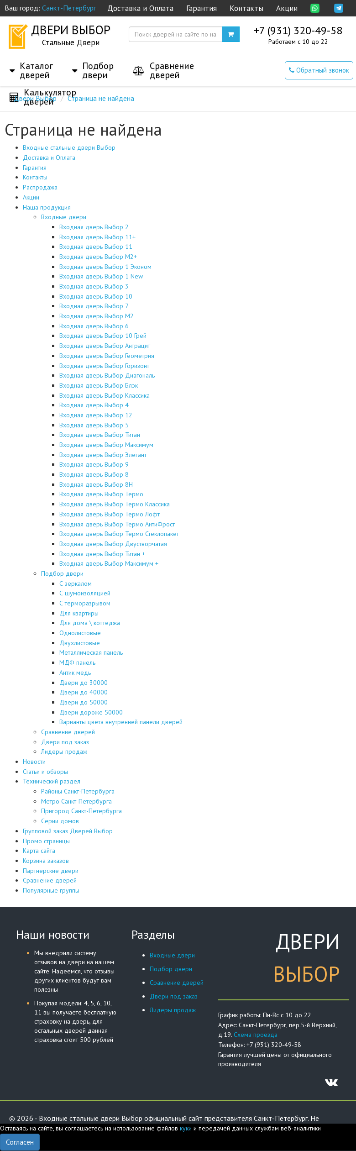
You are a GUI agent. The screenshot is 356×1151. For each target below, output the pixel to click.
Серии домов (60, 821)
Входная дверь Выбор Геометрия (106, 356)
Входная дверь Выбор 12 (95, 415)
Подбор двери (62, 573)
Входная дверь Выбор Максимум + (108, 563)
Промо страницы (46, 841)
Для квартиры (79, 613)
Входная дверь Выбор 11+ (97, 237)
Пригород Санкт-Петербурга (81, 811)
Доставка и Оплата (140, 8)
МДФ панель (77, 662)
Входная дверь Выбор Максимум (106, 445)
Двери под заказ (65, 742)
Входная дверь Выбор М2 (96, 316)
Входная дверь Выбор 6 (94, 326)
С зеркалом (75, 583)
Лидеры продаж (64, 751)
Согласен (20, 1141)
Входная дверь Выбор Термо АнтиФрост (117, 524)
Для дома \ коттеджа (89, 623)
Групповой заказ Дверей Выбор (68, 831)
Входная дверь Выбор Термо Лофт (109, 514)
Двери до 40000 (83, 692)
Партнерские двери (51, 871)
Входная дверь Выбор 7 (94, 306)
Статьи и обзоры (45, 771)
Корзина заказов (46, 861)
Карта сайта (39, 850)
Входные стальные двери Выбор (69, 147)
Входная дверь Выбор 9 (94, 464)
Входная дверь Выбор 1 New (101, 276)
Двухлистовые (79, 643)
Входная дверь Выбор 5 (94, 425)
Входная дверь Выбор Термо (101, 494)
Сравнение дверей (68, 732)
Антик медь (75, 672)
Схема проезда (255, 1034)
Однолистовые (80, 633)
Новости (34, 761)
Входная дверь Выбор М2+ (98, 256)
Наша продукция (47, 207)
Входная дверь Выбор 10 (95, 296)
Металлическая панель (91, 652)
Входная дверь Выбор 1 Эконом (105, 267)
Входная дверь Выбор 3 (94, 286)
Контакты (246, 8)
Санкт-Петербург (69, 7)
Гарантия (201, 8)
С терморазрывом (84, 603)
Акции (287, 8)
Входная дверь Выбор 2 (94, 227)
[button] (31, 61)
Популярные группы (51, 890)
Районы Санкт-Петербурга (78, 791)
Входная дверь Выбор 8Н (96, 484)
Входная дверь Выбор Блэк (98, 385)
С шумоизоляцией (84, 593)
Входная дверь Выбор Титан (99, 435)
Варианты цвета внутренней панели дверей (121, 722)
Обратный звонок (319, 70)
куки (186, 1128)
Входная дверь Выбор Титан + (102, 554)
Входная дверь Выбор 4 (94, 405)
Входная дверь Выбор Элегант (103, 455)
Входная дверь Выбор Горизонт (104, 366)
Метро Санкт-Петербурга (76, 801)
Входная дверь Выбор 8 (94, 474)
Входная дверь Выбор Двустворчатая (113, 544)
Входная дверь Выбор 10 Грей (103, 335)
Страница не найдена (101, 98)
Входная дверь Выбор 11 (95, 246)
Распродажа (40, 187)
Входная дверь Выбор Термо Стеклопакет (119, 534)
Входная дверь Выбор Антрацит (104, 346)
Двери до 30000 (83, 682)
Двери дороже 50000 (91, 712)
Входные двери (63, 217)
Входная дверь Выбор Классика (104, 395)
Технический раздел (51, 781)
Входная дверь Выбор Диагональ (107, 375)
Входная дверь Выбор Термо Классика (114, 504)
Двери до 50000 (83, 702)
